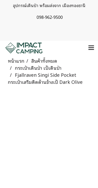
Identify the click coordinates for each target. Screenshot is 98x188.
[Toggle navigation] (91, 48)
